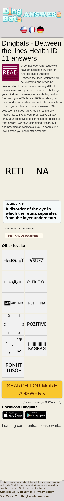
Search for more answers (32, 389)
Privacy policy (44, 492)
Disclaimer (24, 492)
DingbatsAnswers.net (36, 496)
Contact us (7, 492)
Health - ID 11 (32, 211)
